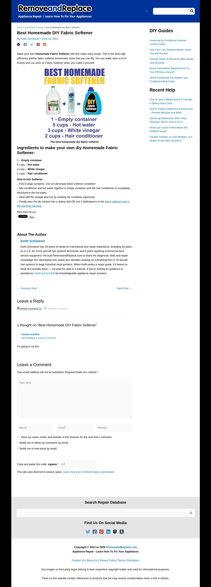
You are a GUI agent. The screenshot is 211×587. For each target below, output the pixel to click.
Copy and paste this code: (38, 464)
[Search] (192, 11)
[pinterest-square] (102, 531)
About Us (92, 560)
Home (19, 27)
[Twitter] (31, 44)
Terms (121, 560)
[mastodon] (116, 531)
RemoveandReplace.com (121, 547)
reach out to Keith (44, 273)
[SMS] (18, 44)
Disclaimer (133, 560)
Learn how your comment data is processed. (88, 472)
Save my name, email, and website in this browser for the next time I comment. (66, 437)
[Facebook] (25, 44)
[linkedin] (109, 531)
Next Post (124, 288)
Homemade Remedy (34, 27)
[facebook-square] (95, 531)
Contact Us (78, 560)
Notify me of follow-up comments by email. (44, 442)
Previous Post (27, 288)
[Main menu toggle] (146, 11)
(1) (31, 308)
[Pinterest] (38, 44)
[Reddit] (44, 44)
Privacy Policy (107, 560)
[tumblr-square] (122, 531)
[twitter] (89, 531)
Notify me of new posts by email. (38, 448)
